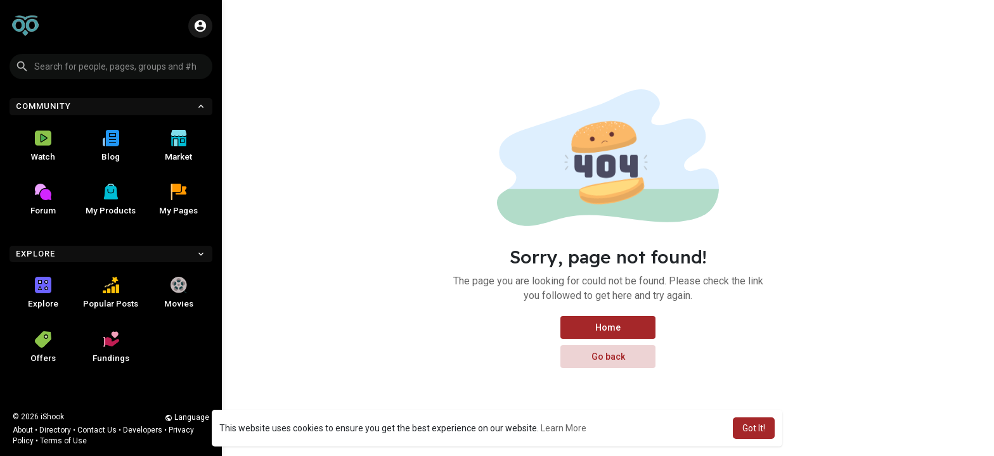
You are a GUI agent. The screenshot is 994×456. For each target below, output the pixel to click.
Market (178, 146)
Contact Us (97, 430)
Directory (55, 430)
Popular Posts (110, 292)
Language (187, 417)
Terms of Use (63, 440)
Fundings (111, 347)
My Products (111, 199)
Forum (43, 199)
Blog (110, 146)
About (23, 430)
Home (608, 327)
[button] (111, 66)
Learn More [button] (563, 428)
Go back (608, 357)
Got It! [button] (753, 428)
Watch (43, 146)
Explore (43, 292)
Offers (43, 347)
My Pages (178, 199)
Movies (178, 292)
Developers (142, 430)
